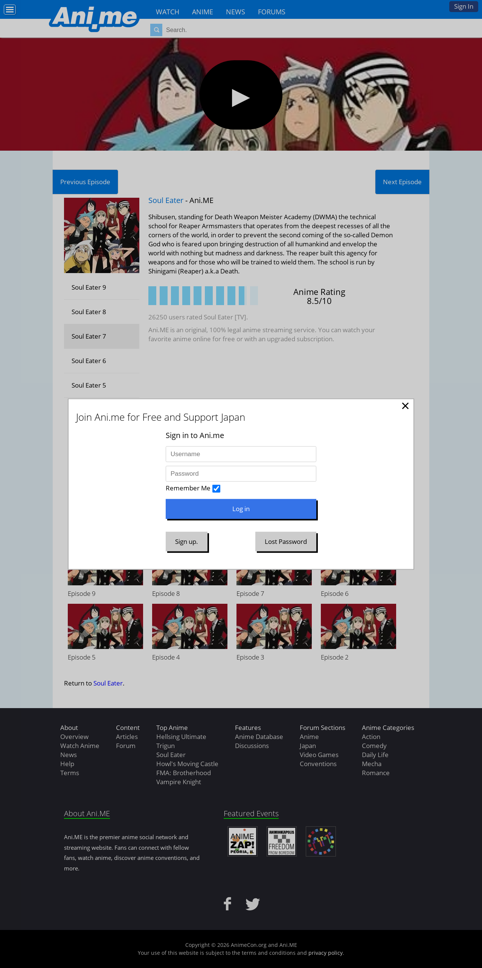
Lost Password (286, 541)
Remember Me (188, 488)
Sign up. (186, 541)
